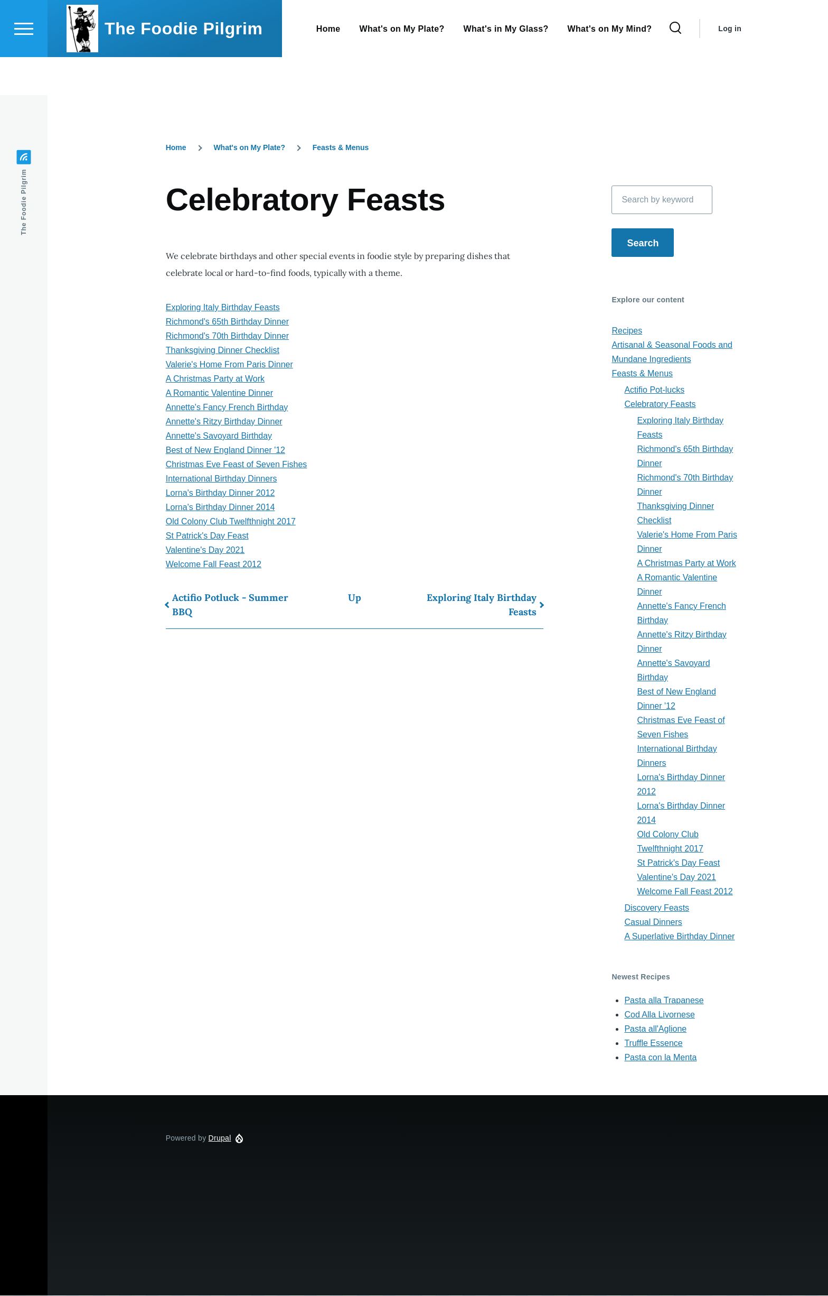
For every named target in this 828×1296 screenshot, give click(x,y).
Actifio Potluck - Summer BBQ (230, 605)
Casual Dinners (653, 922)
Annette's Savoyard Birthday (219, 436)
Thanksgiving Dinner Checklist (222, 350)
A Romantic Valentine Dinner (219, 393)
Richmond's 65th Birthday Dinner (227, 322)
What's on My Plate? (249, 148)
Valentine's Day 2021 (205, 550)
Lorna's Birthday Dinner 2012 (220, 493)
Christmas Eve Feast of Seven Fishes (236, 464)
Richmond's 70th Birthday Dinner (227, 336)
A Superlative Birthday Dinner (679, 936)
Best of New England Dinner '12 (225, 450)
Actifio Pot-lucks (654, 390)
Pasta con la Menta (660, 1057)
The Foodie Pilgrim (184, 66)
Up (354, 598)
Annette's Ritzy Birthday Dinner (224, 422)
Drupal (220, 1138)
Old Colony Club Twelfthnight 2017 (231, 521)
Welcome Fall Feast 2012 (213, 564)
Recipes (626, 331)
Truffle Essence (653, 1043)
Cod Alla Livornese (659, 1015)
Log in (729, 66)
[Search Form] (675, 66)
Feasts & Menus (341, 148)
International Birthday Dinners (221, 479)
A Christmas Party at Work (215, 379)
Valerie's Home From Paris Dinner (229, 364)
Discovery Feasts (656, 908)
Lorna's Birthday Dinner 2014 (220, 507)
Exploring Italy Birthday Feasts (223, 307)
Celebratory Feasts (659, 404)
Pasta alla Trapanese (663, 1000)
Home (176, 148)
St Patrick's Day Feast (207, 536)
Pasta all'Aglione (655, 1029)
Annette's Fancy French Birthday (227, 407)
